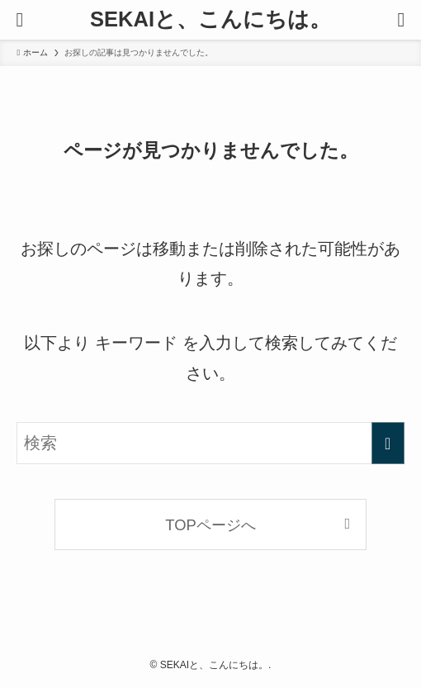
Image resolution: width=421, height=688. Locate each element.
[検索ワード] (210, 443)
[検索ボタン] (401, 20)
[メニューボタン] (20, 20)
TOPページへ (210, 525)
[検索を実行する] (387, 443)
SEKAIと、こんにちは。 (210, 20)
